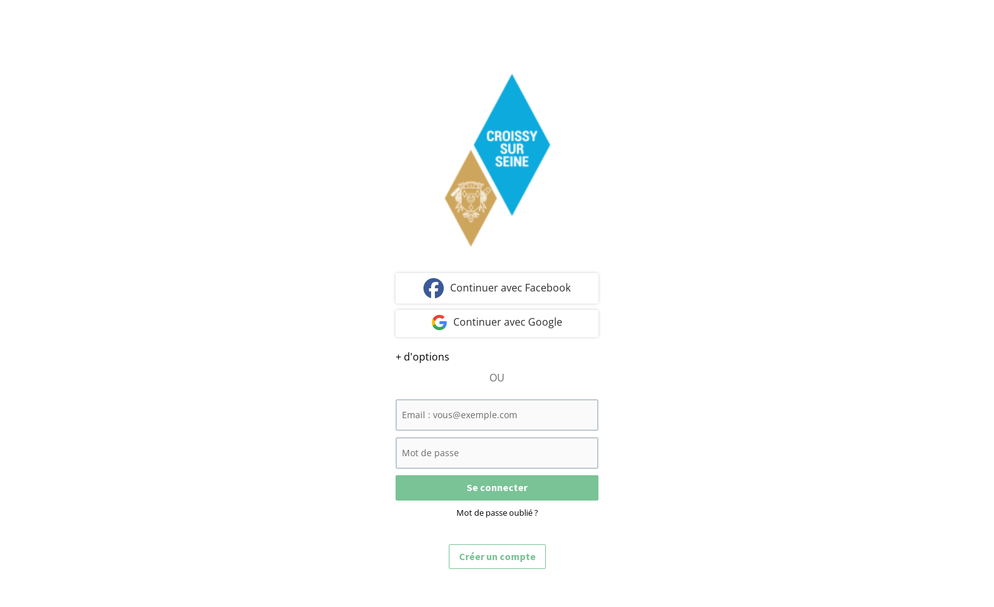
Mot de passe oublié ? (497, 512)
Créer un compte (497, 556)
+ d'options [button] (422, 357)
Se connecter (497, 487)
